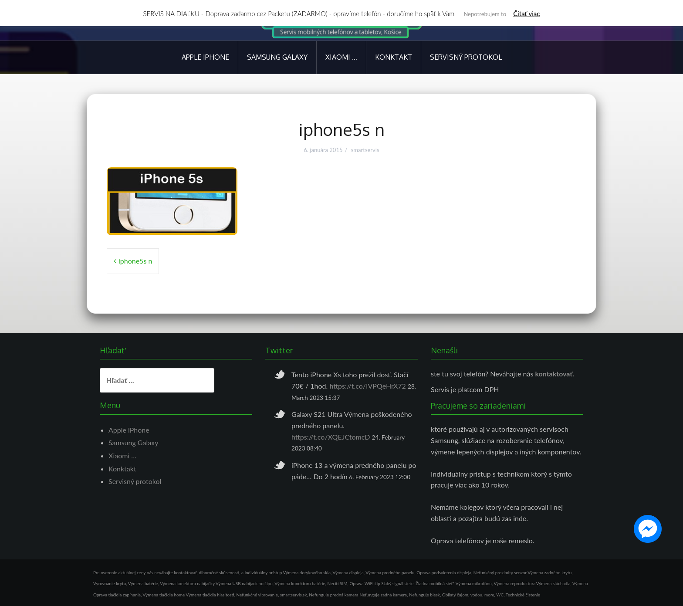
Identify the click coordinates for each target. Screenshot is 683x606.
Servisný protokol (466, 57)
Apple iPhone (205, 57)
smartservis (365, 149)
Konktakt (393, 57)
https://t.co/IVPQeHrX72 (367, 386)
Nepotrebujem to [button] (484, 13)
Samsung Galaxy (277, 57)
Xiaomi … (341, 57)
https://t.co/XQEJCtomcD (330, 437)
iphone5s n (135, 261)
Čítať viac (526, 13)
